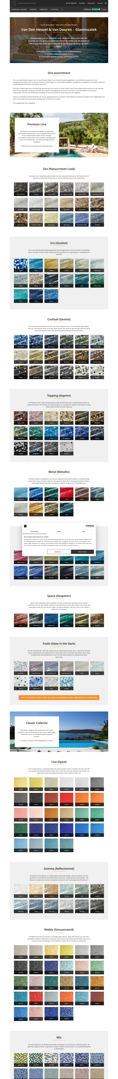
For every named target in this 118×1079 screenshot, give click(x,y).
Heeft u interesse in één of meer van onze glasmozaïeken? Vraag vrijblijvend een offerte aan (59, 698)
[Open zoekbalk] (62, 9)
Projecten (43, 9)
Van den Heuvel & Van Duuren (27, 3)
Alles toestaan (82, 551)
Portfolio (82, 3)
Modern (33, 9)
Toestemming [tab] (34, 531)
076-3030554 (71, 3)
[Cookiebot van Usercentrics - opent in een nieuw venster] (87, 526)
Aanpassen (59, 551)
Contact (100, 3)
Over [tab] (83, 531)
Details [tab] (59, 531)
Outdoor (54, 9)
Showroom (91, 3)
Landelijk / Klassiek (19, 9)
